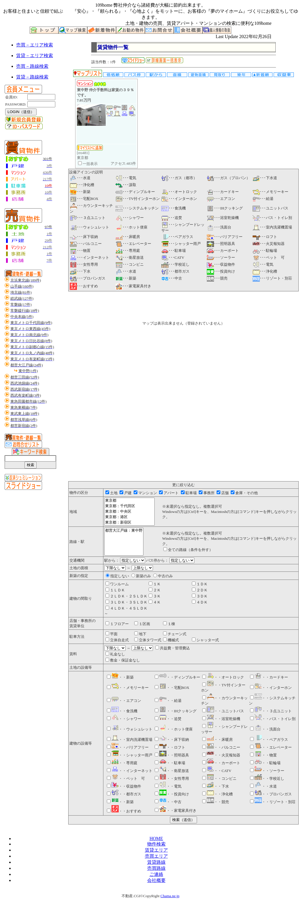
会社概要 (156, 880)
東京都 (129, 500)
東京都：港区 (129, 517)
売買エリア (156, 856)
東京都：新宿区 (129, 522)
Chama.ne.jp (169, 896)
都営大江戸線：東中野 (124, 530)
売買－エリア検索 (34, 44)
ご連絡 (156, 874)
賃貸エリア (156, 850)
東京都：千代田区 (129, 506)
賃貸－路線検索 (32, 76)
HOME (156, 838)
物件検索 (156, 844)
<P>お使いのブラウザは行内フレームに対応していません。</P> (183, 389)
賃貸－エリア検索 (34, 55)
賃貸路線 (156, 862)
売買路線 (156, 868)
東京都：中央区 (129, 511)
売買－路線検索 (32, 66)
